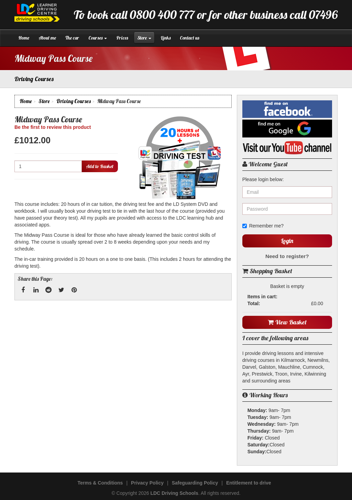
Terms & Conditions (100, 483)
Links (165, 38)
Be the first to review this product (52, 127)
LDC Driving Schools (174, 493)
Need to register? (287, 256)
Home (23, 38)
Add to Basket (99, 166)
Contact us (189, 38)
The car (72, 38)
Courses (97, 38)
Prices (122, 38)
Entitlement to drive (248, 483)
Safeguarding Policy (195, 483)
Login (287, 241)
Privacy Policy (147, 483)
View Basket (287, 322)
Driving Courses (73, 101)
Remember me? (263, 226)
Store (144, 38)
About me (47, 38)
